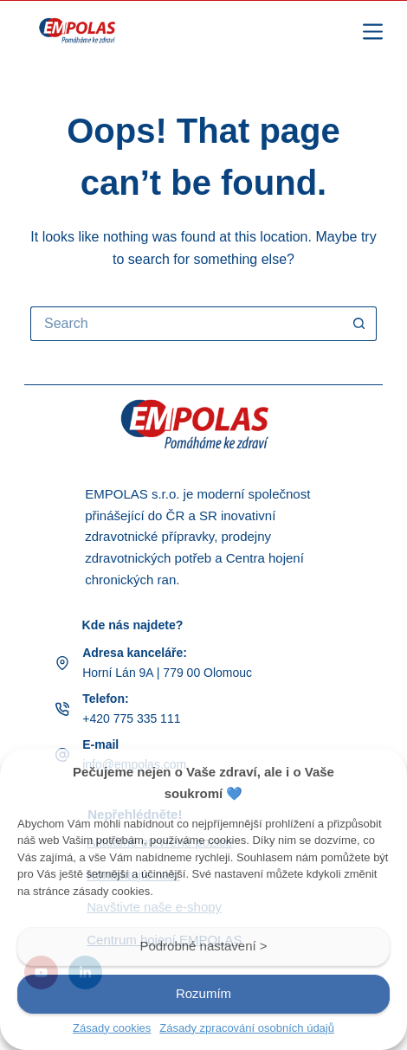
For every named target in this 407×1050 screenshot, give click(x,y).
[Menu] (373, 32)
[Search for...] (186, 323)
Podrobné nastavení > (203, 945)
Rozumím (203, 993)
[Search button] (359, 323)
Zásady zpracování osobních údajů (246, 1027)
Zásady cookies (112, 1027)
